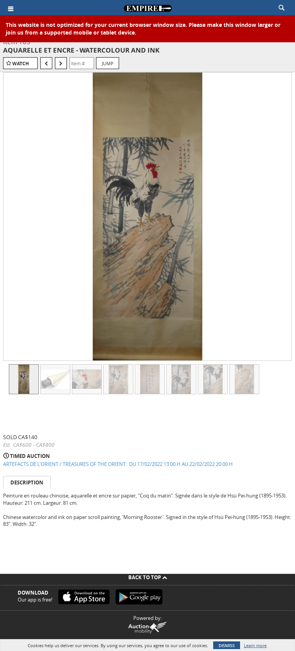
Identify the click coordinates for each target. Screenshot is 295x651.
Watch (20, 63)
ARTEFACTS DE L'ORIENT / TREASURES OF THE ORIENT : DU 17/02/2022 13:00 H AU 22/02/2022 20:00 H (118, 464)
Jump (107, 63)
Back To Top (147, 577)
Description (26, 482)
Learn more (255, 645)
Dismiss (227, 645)
